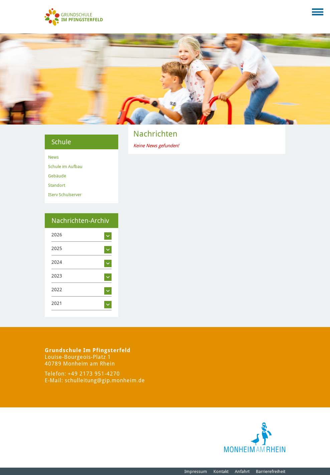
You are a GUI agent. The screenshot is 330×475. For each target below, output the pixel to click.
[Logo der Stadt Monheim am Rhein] (254, 437)
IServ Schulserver (64, 194)
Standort (56, 185)
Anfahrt (242, 471)
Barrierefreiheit (270, 471)
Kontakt (220, 471)
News (53, 157)
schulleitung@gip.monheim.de (105, 380)
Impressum (195, 471)
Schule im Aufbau (65, 166)
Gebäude (57, 175)
